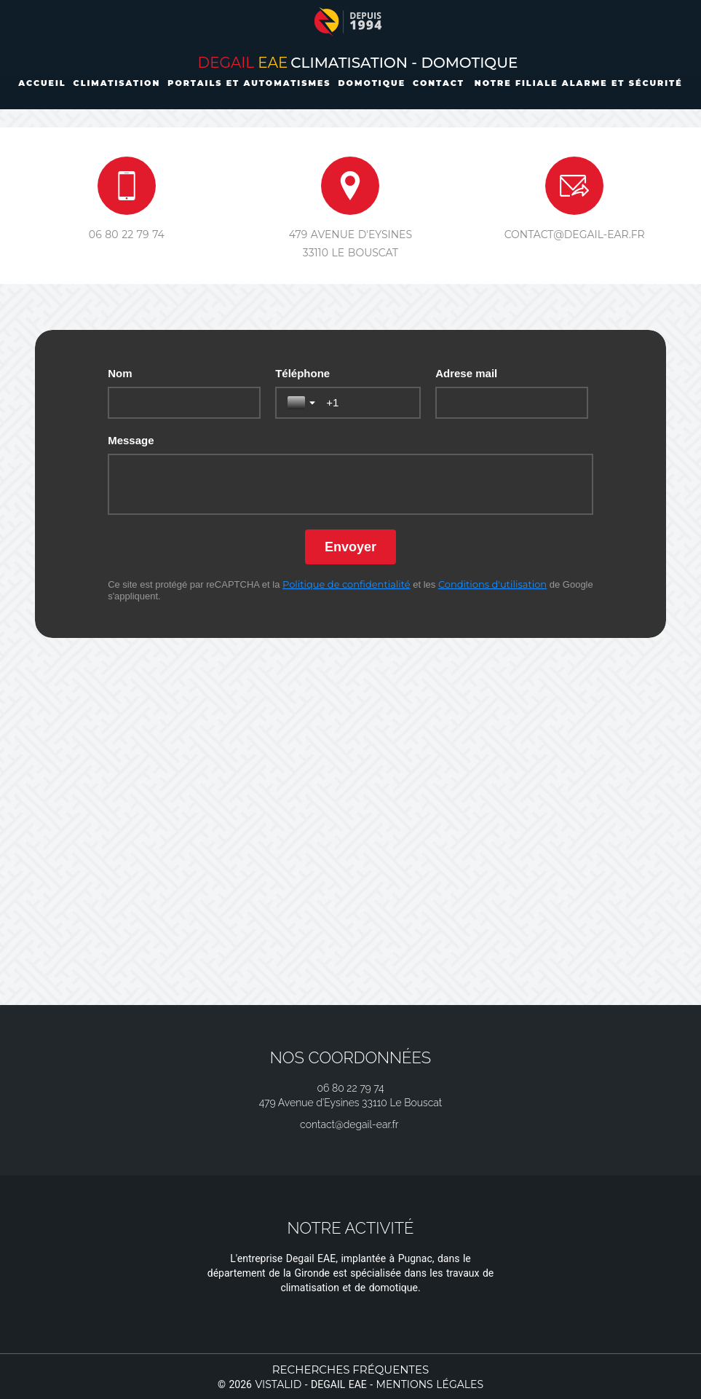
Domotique (372, 83)
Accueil (42, 83)
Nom (120, 373)
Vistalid (278, 1384)
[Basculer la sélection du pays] (302, 402)
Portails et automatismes (248, 83)
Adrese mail (466, 373)
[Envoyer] (350, 546)
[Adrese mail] (512, 402)
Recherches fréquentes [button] (350, 1369)
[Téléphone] (367, 402)
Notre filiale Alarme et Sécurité (579, 83)
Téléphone (302, 373)
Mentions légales (429, 1384)
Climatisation (117, 83)
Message (131, 440)
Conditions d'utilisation (492, 584)
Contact (438, 83)
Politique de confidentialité (346, 584)
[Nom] (184, 402)
